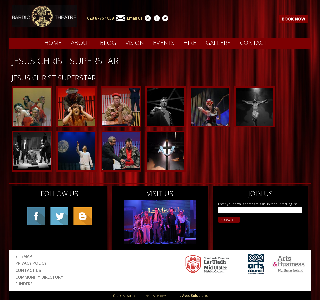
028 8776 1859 (100, 18)
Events (163, 43)
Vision (134, 43)
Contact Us (28, 270)
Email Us (135, 18)
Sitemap (23, 256)
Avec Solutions (195, 295)
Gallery (218, 43)
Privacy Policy (31, 263)
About (81, 43)
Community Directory (39, 277)
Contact (253, 43)
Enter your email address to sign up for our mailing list (257, 204)
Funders (24, 284)
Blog (108, 43)
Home (53, 43)
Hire (189, 43)
